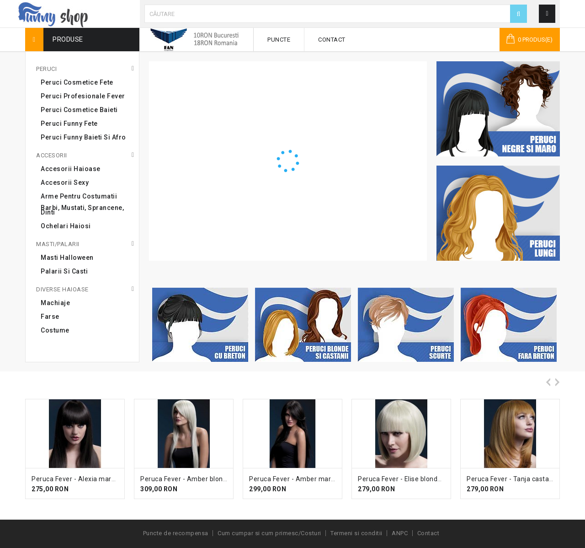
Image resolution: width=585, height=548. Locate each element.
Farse (50, 316)
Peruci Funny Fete (69, 123)
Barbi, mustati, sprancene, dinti (82, 210)
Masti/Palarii (58, 244)
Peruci (46, 68)
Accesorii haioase (71, 169)
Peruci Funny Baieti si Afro (83, 137)
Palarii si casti (64, 271)
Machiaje (55, 303)
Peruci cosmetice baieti (79, 109)
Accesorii (51, 155)
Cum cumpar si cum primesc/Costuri (269, 533)
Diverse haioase (62, 289)
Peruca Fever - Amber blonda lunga (195, 479)
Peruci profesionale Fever (83, 96)
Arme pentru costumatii (79, 196)
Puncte (278, 39)
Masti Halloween (67, 257)
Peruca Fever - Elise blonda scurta (410, 479)
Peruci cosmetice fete (77, 82)
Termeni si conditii (356, 533)
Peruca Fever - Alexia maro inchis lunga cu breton (108, 479)
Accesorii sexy (65, 182)
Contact (332, 39)
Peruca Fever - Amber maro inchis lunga (311, 479)
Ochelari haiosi (66, 226)
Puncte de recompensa (175, 533)
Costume (55, 330)
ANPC (400, 533)
